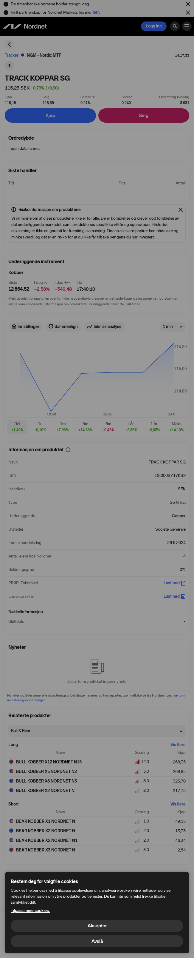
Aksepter (97, 925)
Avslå (97, 941)
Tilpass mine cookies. (30, 910)
